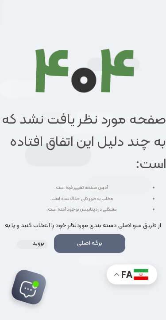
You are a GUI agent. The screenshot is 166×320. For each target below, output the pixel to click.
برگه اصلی (89, 243)
